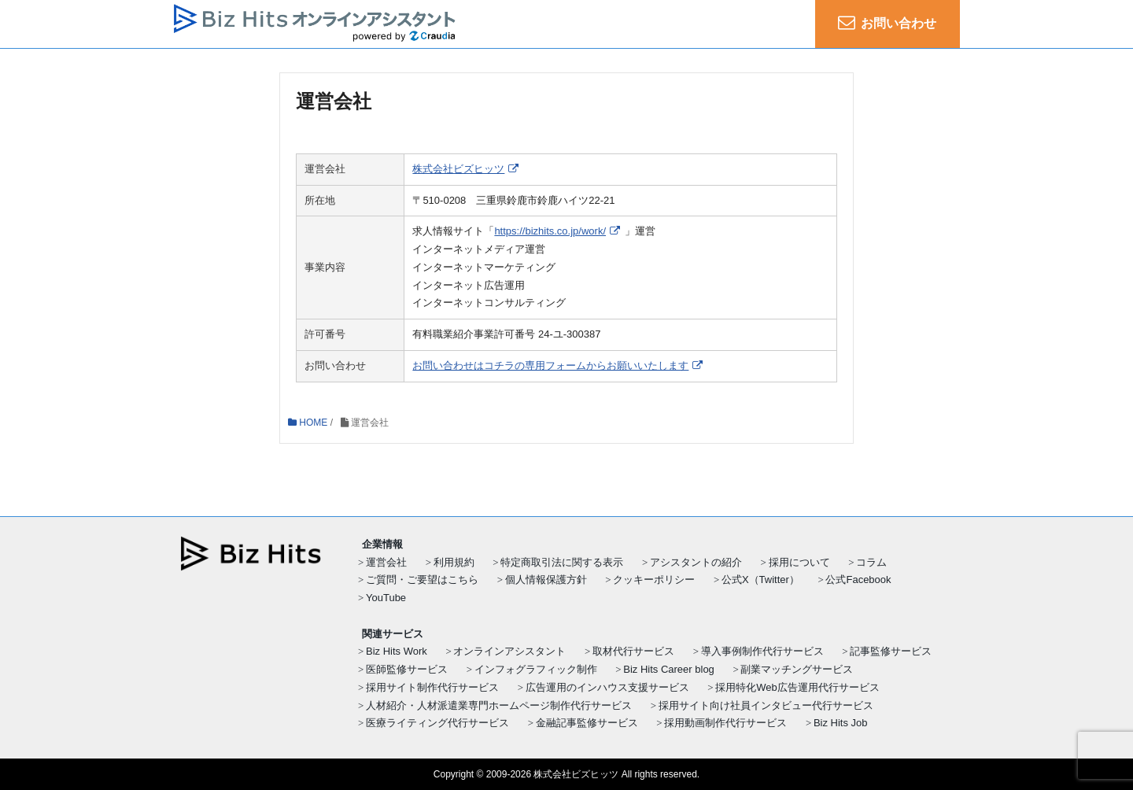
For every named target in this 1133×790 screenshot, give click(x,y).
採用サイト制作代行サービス (432, 687)
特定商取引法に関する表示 (561, 562)
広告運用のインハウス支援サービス (607, 687)
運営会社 (386, 562)
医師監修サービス (407, 669)
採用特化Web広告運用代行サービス (797, 687)
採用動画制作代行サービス (725, 723)
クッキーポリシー (654, 579)
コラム (871, 562)
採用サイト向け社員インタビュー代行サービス (766, 705)
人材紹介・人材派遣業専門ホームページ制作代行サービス (499, 705)
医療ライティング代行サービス (437, 723)
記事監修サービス (891, 651)
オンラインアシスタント (509, 651)
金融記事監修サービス (587, 723)
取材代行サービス (633, 651)
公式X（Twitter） (760, 579)
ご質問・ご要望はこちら (422, 579)
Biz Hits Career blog (668, 669)
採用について (799, 562)
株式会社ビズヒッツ (458, 169)
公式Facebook (858, 579)
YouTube (386, 598)
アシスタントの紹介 (696, 562)
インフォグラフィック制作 (535, 669)
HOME (307, 422)
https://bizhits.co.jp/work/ (550, 232)
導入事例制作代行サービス (762, 651)
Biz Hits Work (396, 651)
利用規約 (454, 562)
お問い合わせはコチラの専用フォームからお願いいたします (550, 365)
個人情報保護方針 (546, 579)
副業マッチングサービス (796, 669)
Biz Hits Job (841, 723)
